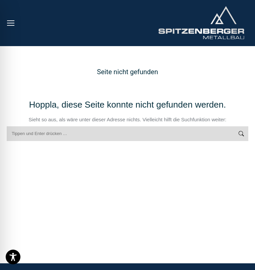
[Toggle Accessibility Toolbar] (13, 257)
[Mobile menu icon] (11, 23)
